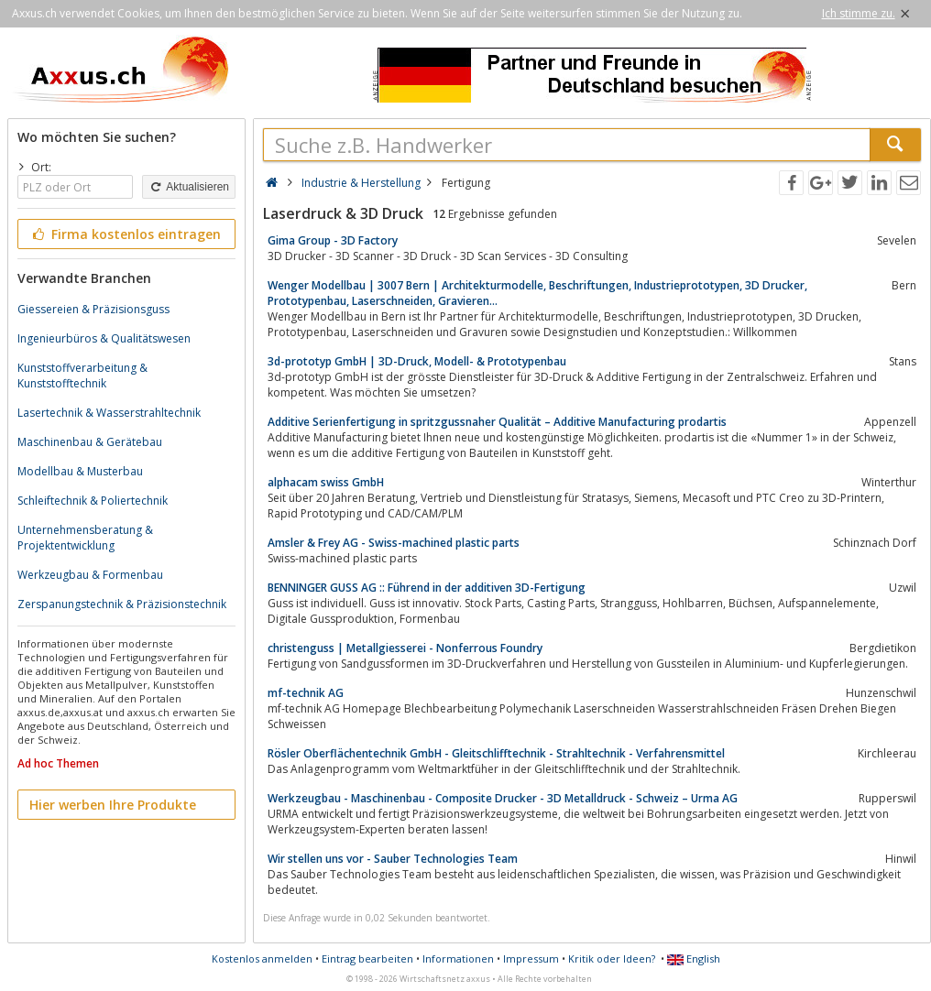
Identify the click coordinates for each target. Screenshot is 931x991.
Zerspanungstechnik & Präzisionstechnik (121, 604)
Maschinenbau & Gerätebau (89, 442)
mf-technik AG (306, 693)
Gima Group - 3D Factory (333, 240)
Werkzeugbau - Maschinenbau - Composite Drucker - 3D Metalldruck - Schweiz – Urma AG (503, 798)
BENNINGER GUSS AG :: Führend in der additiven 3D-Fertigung (427, 587)
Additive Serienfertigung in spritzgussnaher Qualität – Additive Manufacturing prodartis (497, 422)
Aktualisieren (188, 186)
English (693, 958)
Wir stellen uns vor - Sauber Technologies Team (393, 858)
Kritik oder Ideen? (611, 958)
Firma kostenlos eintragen (125, 234)
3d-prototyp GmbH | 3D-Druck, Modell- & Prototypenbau (417, 361)
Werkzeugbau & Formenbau (90, 575)
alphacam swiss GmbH (326, 482)
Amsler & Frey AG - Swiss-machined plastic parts (394, 542)
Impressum (531, 958)
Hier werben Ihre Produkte (112, 804)
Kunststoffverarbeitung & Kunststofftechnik (82, 375)
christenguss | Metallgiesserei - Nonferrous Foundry (405, 648)
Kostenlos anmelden (262, 958)
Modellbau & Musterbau (80, 471)
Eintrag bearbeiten (367, 958)
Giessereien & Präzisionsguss (93, 309)
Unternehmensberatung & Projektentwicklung (85, 537)
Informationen (458, 958)
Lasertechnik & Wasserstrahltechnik (109, 412)
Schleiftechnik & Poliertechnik (92, 500)
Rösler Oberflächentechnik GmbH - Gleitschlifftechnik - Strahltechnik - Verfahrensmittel (496, 753)
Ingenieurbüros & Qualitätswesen (104, 338)
